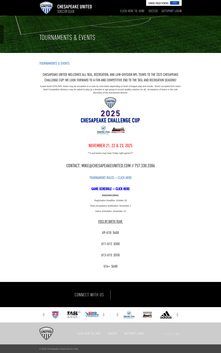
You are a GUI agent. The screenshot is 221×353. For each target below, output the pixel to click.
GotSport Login (134, 333)
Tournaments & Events (54, 63)
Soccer (112, 333)
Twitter (135, 294)
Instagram (148, 294)
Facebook (122, 294)
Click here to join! (89, 333)
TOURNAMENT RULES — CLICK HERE (110, 177)
